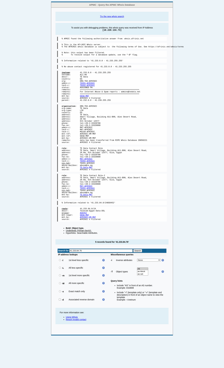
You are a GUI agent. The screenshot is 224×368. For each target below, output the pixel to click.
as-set (142, 305)
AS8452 (83, 242)
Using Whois (72, 348)
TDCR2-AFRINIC (87, 91)
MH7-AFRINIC (86, 179)
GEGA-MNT (84, 104)
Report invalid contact (76, 350)
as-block (142, 302)
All (142, 300)
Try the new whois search (112, 16)
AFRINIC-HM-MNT (88, 247)
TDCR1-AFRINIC (87, 89)
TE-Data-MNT (86, 189)
